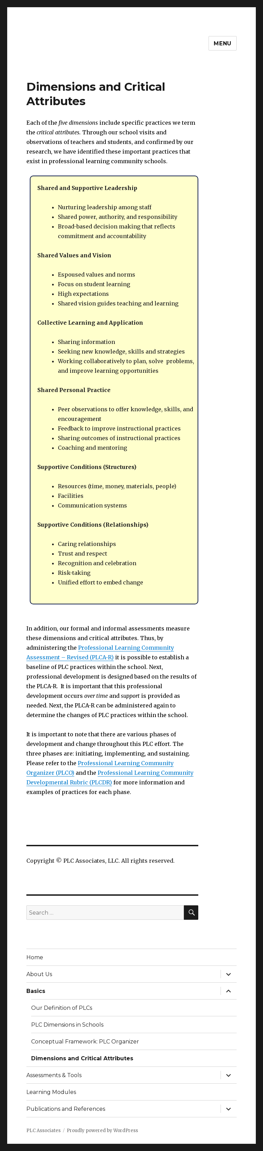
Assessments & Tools (54, 1075)
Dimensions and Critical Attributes (82, 1058)
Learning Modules (51, 1092)
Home (34, 957)
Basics (35, 991)
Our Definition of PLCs (61, 1008)
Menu (222, 43)
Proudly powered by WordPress (102, 1130)
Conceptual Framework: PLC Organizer (85, 1041)
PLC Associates (43, 1130)
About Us (39, 974)
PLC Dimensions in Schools (67, 1024)
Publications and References (65, 1109)
